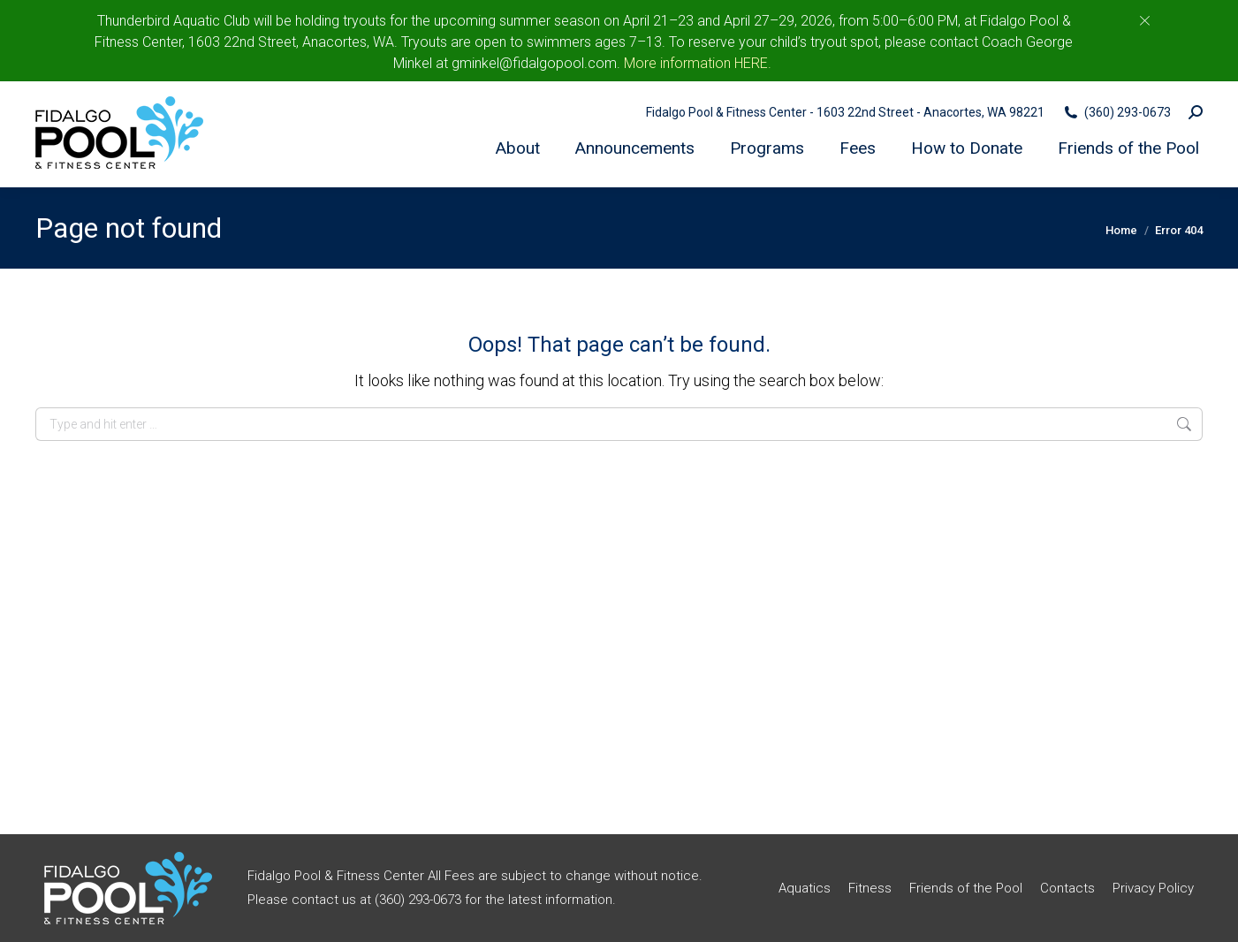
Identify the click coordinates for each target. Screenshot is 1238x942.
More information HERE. (697, 63)
